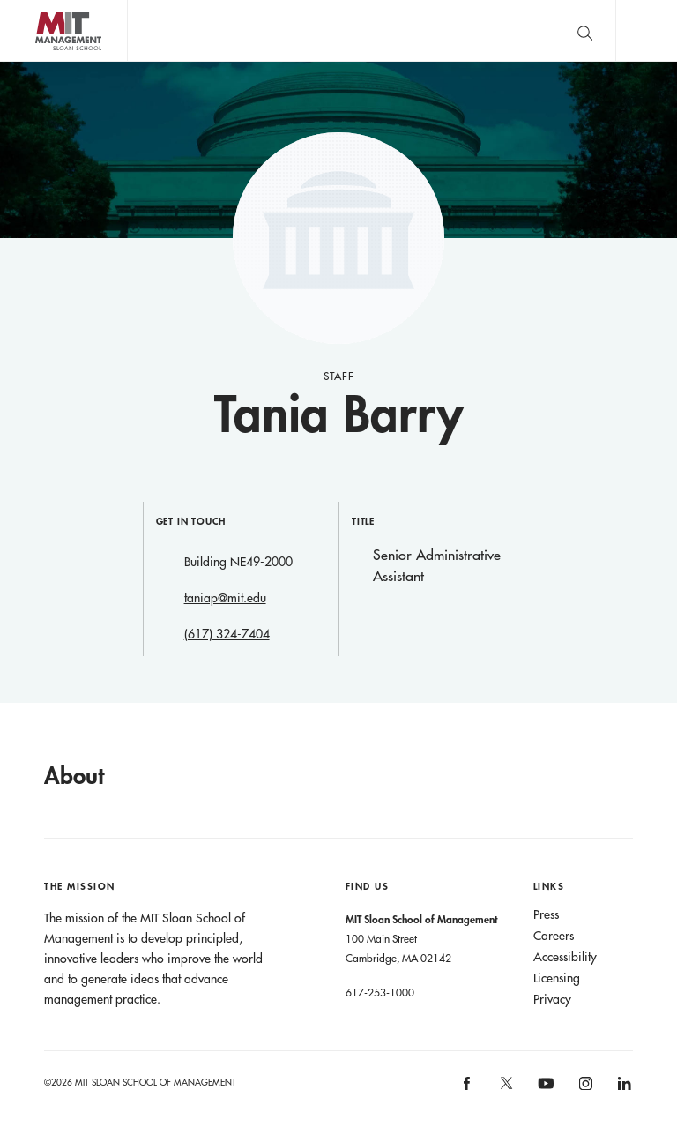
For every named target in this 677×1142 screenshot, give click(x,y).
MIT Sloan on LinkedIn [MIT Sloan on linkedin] (622, 1088)
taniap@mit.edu (225, 598)
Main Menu (646, 30)
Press (546, 914)
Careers (553, 936)
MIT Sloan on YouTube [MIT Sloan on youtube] (543, 1092)
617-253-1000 (380, 992)
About (74, 775)
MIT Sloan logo (45, 61)
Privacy (552, 999)
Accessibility (565, 957)
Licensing (556, 978)
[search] (584, 30)
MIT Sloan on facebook (468, 1088)
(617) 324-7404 (227, 634)
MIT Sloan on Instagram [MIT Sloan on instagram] (584, 1088)
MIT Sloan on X (505, 1089)
